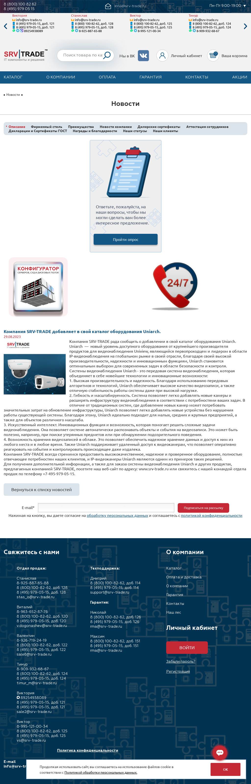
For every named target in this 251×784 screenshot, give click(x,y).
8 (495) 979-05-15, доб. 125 (153, 27)
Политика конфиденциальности (87, 750)
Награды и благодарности (95, 131)
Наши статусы (135, 131)
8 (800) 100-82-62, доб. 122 (42, 645)
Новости (13, 94)
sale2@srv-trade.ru (34, 712)
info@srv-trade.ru (29, 20)
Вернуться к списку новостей (41, 489)
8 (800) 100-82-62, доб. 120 (42, 616)
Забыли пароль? (180, 661)
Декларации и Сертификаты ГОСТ (38, 131)
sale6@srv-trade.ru (34, 654)
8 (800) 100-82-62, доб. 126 (115, 617)
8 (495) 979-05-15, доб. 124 (212, 27)
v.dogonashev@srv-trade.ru (42, 626)
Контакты (196, 77)
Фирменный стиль (46, 126)
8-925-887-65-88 (90, 31)
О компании (60, 77)
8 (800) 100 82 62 (20, 4)
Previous (5, 26)
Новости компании (116, 126)
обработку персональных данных (117, 515)
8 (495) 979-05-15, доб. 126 (114, 622)
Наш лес (173, 612)
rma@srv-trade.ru (106, 626)
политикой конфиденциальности (211, 515)
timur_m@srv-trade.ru (37, 683)
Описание (17, 126)
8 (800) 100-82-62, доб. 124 (212, 23)
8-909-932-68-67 (208, 31)
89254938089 (33, 31)
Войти (187, 647)
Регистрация (178, 671)
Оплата (107, 77)
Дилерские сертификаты (159, 126)
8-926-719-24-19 (32, 640)
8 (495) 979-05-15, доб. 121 (35, 23)
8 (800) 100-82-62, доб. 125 (153, 23)
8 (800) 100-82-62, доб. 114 (115, 583)
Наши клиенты (165, 131)
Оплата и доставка (184, 577)
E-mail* (28, 507)
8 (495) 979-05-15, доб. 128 (94, 27)
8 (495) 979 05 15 (19, 9)
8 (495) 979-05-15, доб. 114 (114, 588)
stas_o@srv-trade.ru (35, 597)
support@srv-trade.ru (109, 592)
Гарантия (150, 77)
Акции (239, 77)
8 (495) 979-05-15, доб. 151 (114, 646)
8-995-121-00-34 (149, 31)
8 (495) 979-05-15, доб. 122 (41, 650)
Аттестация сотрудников (207, 126)
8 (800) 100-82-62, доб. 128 (94, 23)
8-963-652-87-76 (32, 612)
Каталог (13, 77)
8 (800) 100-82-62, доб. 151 (115, 641)
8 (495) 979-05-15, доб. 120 (41, 621)
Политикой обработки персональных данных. (100, 772)
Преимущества (81, 126)
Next (245, 26)
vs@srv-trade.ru (31, 740)
